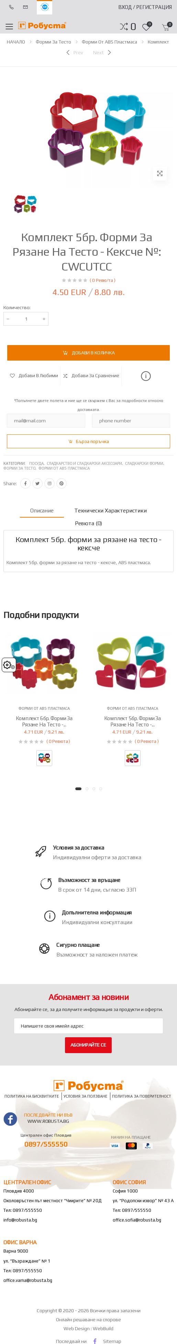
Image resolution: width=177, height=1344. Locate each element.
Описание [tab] (42, 510)
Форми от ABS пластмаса (109, 42)
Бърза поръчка (92, 441)
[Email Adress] (88, 1026)
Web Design (77, 1328)
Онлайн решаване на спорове (88, 1319)
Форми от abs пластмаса (64, 468)
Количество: (17, 307)
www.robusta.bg (48, 1121)
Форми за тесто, (20, 468)
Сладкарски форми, (145, 463)
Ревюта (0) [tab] (88, 523)
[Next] (102, 52)
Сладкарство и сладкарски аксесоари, (86, 463)
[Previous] (74, 52)
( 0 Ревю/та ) (102, 280)
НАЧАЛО (16, 42)
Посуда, (38, 463)
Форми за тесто (53, 42)
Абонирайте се (88, 1045)
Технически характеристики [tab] (110, 510)
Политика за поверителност (141, 1096)
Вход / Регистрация (145, 7)
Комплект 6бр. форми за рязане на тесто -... (44, 721)
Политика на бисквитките (31, 1096)
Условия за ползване (85, 1096)
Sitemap (112, 1341)
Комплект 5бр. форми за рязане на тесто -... (132, 721)
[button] (133, 26)
